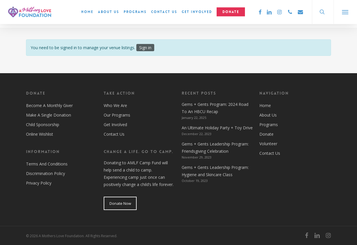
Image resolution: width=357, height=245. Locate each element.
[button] (345, 14)
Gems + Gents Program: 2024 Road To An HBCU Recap (215, 108)
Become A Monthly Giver (49, 105)
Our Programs (117, 115)
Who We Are (115, 105)
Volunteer (268, 143)
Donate (266, 134)
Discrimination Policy (45, 173)
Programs (268, 124)
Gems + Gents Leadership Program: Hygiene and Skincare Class (215, 171)
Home (265, 105)
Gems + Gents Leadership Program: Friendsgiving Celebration (215, 147)
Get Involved (115, 124)
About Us (268, 115)
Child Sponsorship (42, 124)
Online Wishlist (39, 134)
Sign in (145, 47)
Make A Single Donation (48, 115)
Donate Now (120, 203)
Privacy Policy (38, 183)
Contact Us (114, 134)
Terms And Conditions (47, 164)
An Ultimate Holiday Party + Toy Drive (217, 127)
